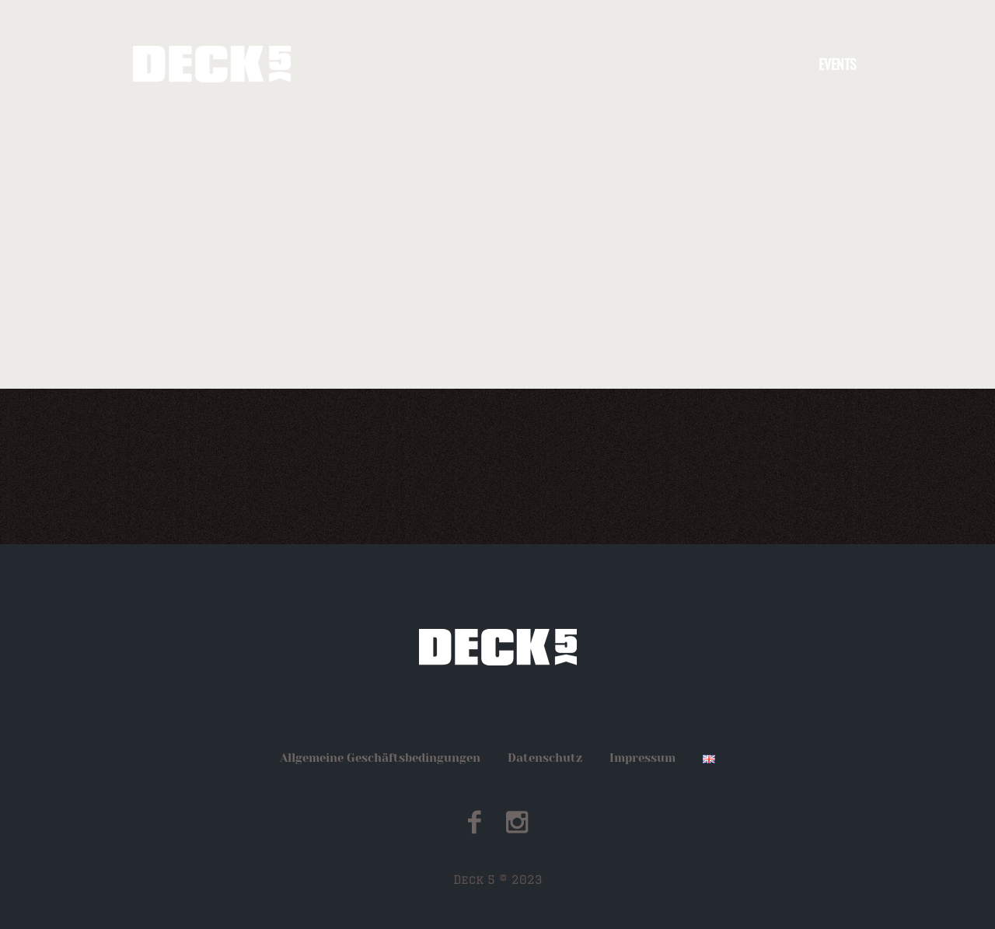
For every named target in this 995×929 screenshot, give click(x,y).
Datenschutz (545, 758)
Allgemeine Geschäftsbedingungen (380, 758)
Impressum (642, 758)
